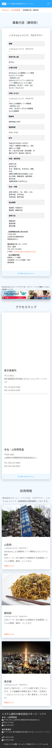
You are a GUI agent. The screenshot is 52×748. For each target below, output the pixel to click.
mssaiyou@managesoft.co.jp (25, 251)
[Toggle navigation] (48, 3)
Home (5, 10)
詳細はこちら (9, 566)
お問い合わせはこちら (26, 273)
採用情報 (15, 10)
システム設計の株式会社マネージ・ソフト (18, 3)
